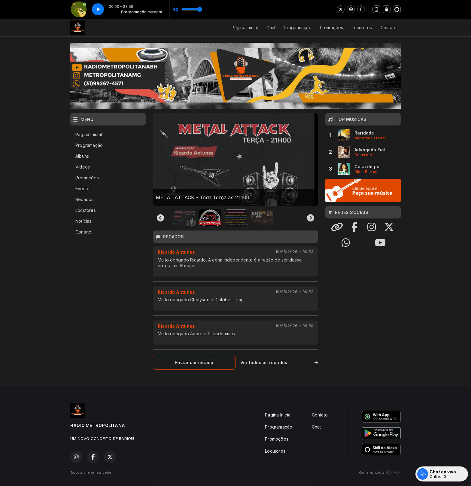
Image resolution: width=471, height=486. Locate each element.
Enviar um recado (194, 362)
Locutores (362, 27)
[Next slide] (310, 217)
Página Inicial (245, 27)
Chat (271, 27)
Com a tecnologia (380, 472)
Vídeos (82, 166)
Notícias (83, 221)
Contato (389, 27)
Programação (297, 27)
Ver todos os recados (279, 362)
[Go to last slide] (160, 217)
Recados (84, 199)
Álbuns (82, 156)
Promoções (331, 27)
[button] (184, 217)
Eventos (83, 188)
